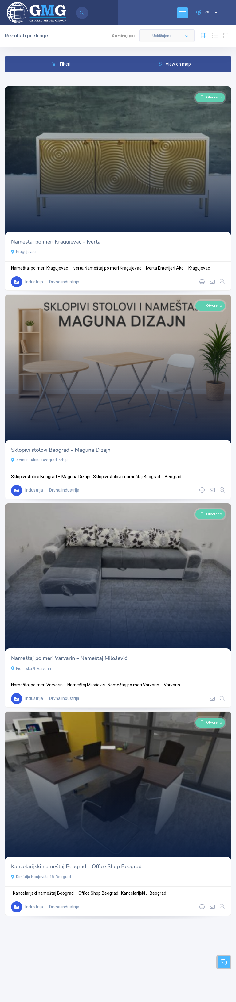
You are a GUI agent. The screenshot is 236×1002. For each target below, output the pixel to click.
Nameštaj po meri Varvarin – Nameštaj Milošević (69, 658)
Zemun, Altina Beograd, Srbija (40, 460)
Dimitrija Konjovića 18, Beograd (41, 876)
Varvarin (172, 684)
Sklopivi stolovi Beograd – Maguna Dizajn (61, 450)
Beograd (173, 476)
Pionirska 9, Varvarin (31, 668)
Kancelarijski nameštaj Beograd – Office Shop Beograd (76, 866)
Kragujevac (23, 251)
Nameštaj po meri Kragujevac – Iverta (55, 241)
